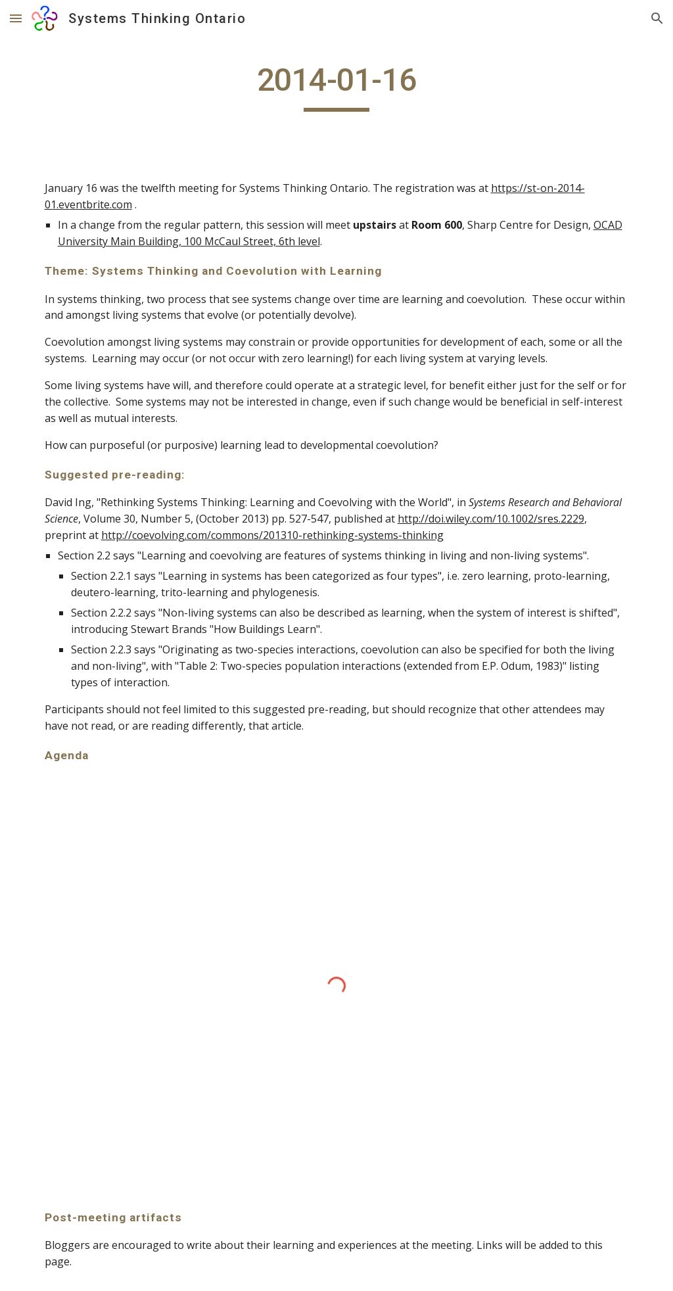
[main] (336, 86)
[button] (16, 18)
